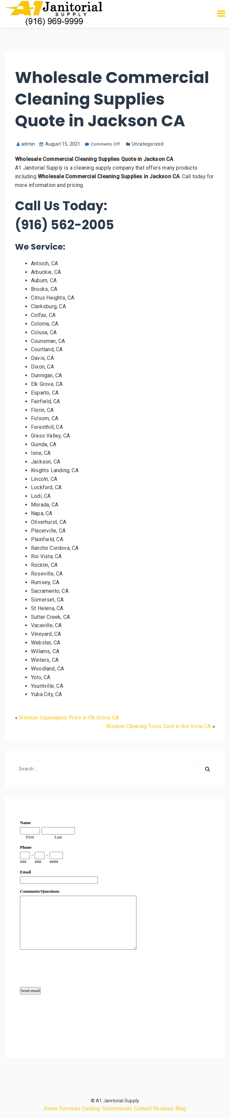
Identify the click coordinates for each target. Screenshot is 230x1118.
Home (51, 1108)
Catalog (91, 1108)
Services (70, 1108)
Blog (180, 1108)
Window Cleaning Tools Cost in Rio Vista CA (158, 726)
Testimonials (117, 1108)
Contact (143, 1108)
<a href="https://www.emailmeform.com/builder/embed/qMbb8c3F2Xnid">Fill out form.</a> (115, 926)
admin (26, 144)
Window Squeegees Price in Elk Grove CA (69, 717)
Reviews (163, 1108)
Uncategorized (148, 144)
